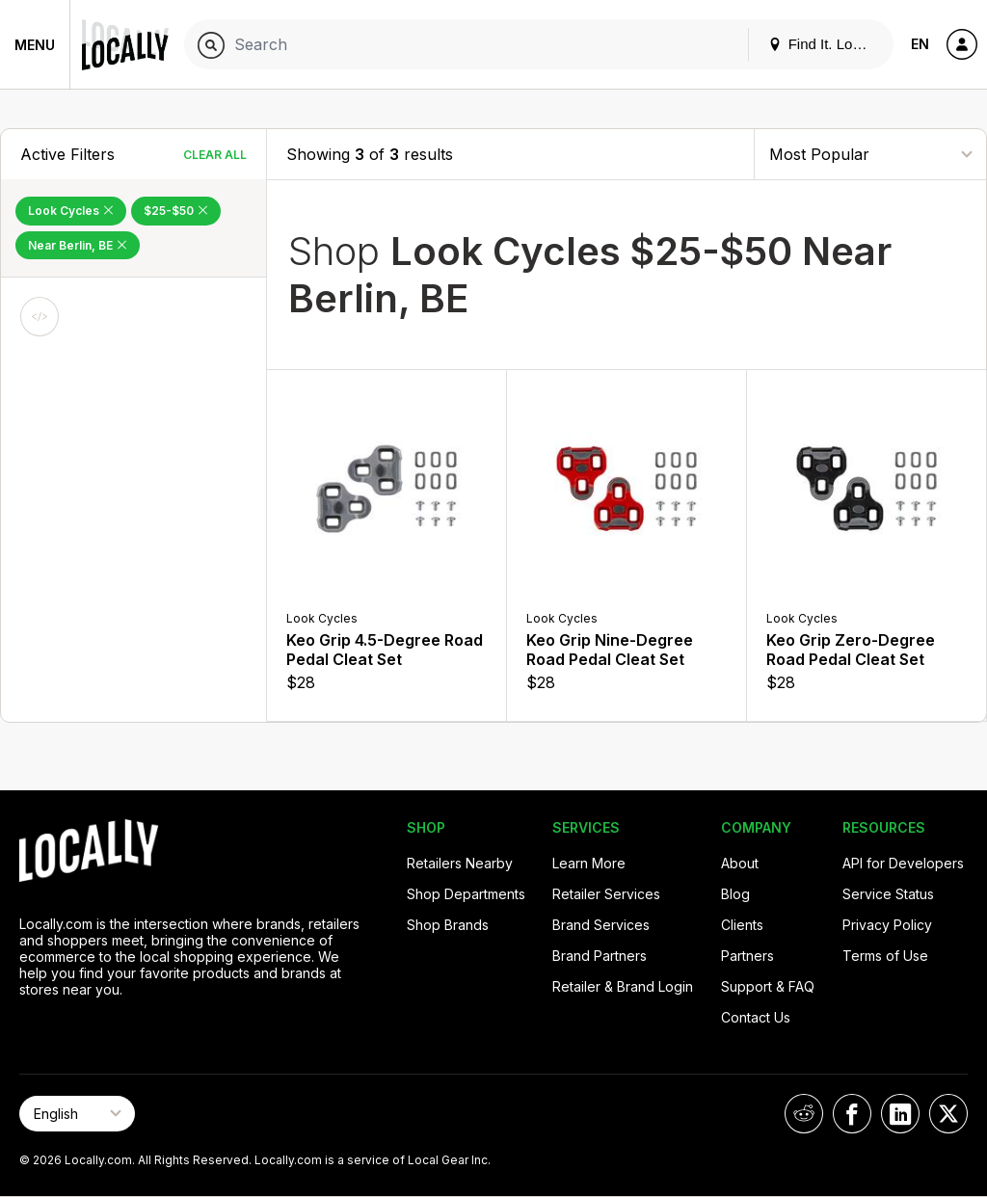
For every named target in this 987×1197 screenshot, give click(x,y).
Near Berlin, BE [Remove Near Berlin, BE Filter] (77, 245)
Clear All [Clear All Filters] (215, 154)
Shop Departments (466, 894)
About (740, 863)
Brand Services (601, 925)
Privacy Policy (887, 925)
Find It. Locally (825, 44)
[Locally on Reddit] (804, 1113)
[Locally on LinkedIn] (900, 1113)
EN (920, 44)
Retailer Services (606, 894)
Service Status (888, 894)
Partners (747, 955)
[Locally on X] (948, 1113)
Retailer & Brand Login (622, 986)
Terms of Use (885, 955)
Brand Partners (599, 955)
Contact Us (755, 1017)
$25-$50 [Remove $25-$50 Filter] (176, 210)
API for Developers (903, 863)
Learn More (589, 863)
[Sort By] (870, 153)
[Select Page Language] (77, 1113)
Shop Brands (448, 925)
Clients (742, 925)
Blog (735, 894)
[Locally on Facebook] (852, 1113)
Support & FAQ (767, 986)
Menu (34, 45)
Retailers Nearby (460, 863)
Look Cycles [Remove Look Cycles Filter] (71, 210)
